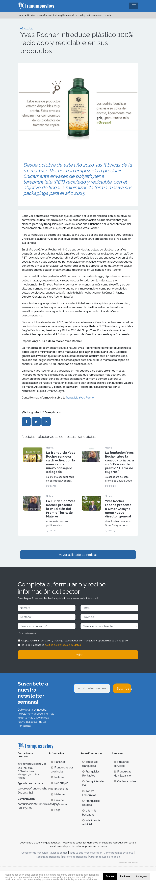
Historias (58, 794)
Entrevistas (59, 788)
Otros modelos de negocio (104, 856)
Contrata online (125, 781)
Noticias (57, 777)
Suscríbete (124, 688)
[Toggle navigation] (133, 6)
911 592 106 (25, 767)
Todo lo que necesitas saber (85, 852)
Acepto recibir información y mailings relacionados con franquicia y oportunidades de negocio (74, 640)
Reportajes (59, 783)
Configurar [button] (141, 876)
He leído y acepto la (51, 645)
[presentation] (98, 702)
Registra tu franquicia (48, 856)
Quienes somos (58, 852)
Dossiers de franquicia (74, 856)
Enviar (78, 655)
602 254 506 (25, 808)
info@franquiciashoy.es (32, 763)
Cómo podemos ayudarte (118, 852)
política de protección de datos (63, 645)
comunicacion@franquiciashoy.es (38, 804)
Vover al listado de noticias (78, 554)
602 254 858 (25, 792)
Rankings (58, 761)
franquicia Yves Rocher (80, 397)
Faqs (55, 810)
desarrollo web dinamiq (128, 863)
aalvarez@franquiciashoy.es (35, 788)
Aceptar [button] (110, 876)
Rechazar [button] (125, 876)
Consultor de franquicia (34, 852)
